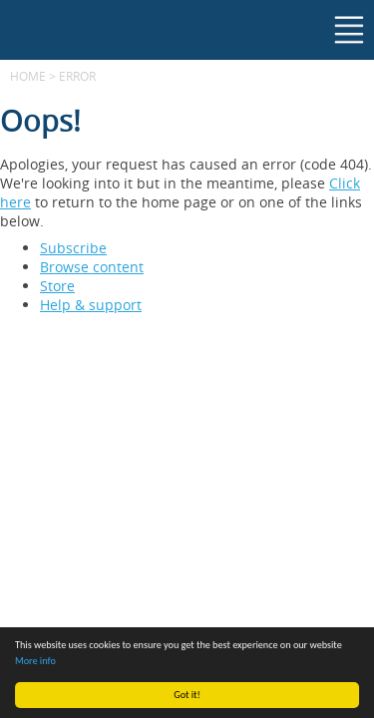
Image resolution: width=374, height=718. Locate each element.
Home (28, 76)
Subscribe (73, 247)
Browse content (92, 266)
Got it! (187, 694)
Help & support (91, 304)
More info (35, 660)
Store (57, 285)
